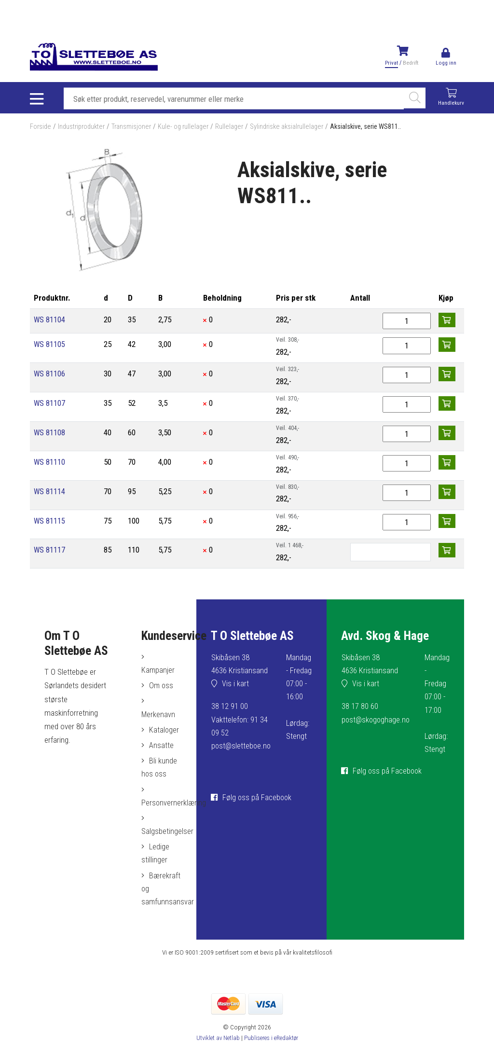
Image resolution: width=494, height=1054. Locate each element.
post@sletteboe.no (239, 747)
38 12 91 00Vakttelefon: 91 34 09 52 (236, 721)
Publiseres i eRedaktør (272, 1044)
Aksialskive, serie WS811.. (380, 128)
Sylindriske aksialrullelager (296, 128)
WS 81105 (50, 345)
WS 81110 (50, 463)
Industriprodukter (84, 128)
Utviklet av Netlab (216, 1044)
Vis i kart (233, 685)
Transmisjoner (136, 128)
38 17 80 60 (357, 708)
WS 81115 (50, 522)
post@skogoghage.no (374, 721)
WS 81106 (50, 375)
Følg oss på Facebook (255, 811)
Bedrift (410, 62)
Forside (41, 128)
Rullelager (236, 128)
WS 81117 (50, 551)
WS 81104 (50, 321)
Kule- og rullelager (189, 128)
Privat (391, 62)
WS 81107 (50, 404)
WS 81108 (50, 434)
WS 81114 (50, 492)
